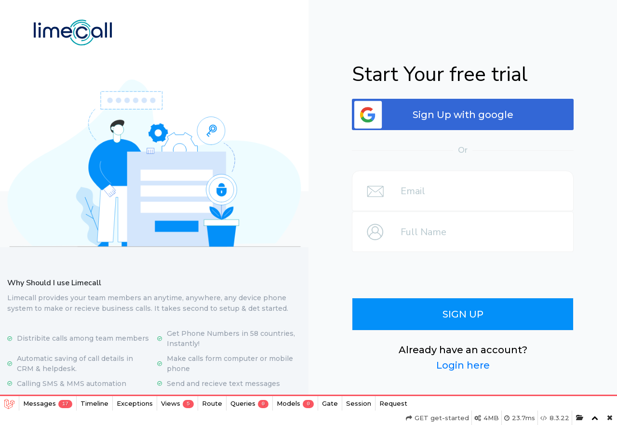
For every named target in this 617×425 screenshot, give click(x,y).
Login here (463, 365)
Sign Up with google (463, 114)
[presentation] (464, 271)
